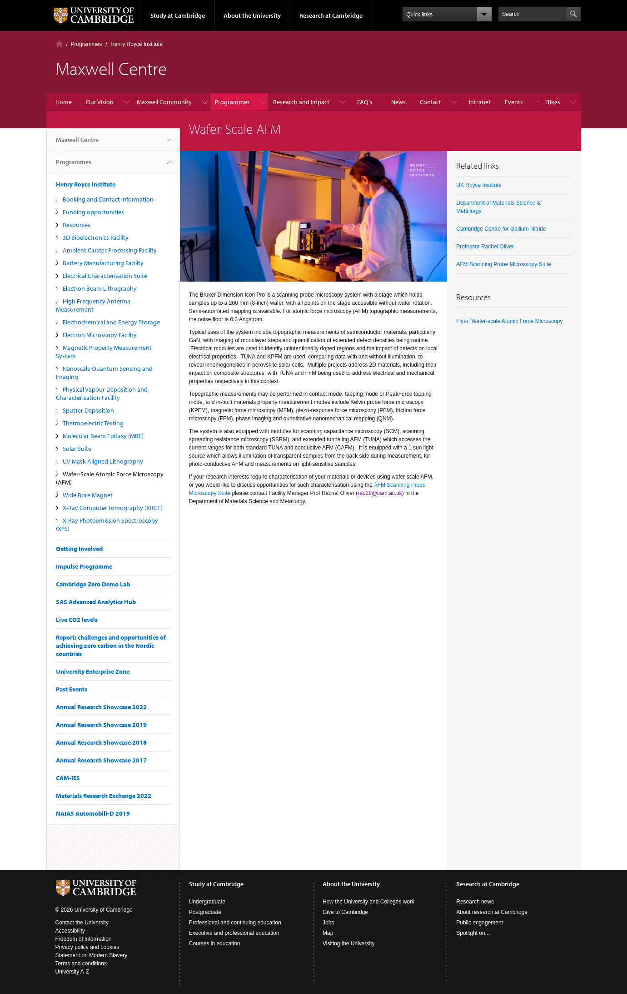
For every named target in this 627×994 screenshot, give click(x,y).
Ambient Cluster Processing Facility (110, 250)
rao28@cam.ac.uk (380, 493)
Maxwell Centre (77, 143)
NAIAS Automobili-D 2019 (93, 813)
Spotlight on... (472, 933)
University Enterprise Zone (92, 671)
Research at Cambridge (331, 15)
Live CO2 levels (77, 620)
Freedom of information (83, 939)
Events (514, 102)
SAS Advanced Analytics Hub (96, 602)
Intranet (480, 102)
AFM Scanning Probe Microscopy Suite (503, 264)
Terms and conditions (81, 963)
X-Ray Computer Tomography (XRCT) (113, 508)
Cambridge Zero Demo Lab (93, 584)
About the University (252, 15)
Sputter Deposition (88, 410)
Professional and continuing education (235, 922)
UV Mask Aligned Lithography (103, 461)
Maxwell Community (164, 102)
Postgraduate (205, 912)
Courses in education (214, 943)
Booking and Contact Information (108, 199)
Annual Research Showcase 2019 (101, 725)
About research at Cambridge (491, 912)
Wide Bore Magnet (88, 495)
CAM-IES (68, 778)
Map (328, 933)
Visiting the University (349, 943)
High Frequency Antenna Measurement (93, 305)
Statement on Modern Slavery (91, 955)
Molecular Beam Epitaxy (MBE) (103, 436)
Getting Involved (79, 549)
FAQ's (365, 102)
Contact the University (82, 922)
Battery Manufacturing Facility (103, 263)
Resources (76, 225)
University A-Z (72, 972)
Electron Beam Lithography (100, 288)
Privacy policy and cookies (87, 947)
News (398, 102)
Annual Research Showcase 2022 (101, 707)
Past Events (71, 689)
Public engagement (479, 922)
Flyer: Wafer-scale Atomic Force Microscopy (509, 321)
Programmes (86, 44)
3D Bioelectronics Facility (96, 237)
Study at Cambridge (177, 15)
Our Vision (100, 102)
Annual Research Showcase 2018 (101, 742)
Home (59, 44)
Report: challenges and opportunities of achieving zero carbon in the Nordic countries (111, 645)
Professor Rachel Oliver (485, 246)
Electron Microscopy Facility (100, 335)
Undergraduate (207, 901)
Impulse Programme (84, 566)
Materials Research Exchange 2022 (103, 796)
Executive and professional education (234, 933)
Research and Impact (301, 102)
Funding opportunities (93, 212)
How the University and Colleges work (368, 901)
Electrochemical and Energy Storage (111, 322)
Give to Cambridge (345, 912)
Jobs (328, 922)
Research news (475, 901)
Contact (430, 102)
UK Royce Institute (478, 185)
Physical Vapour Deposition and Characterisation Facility (102, 393)
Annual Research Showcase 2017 (101, 760)
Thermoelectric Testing (93, 423)
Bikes (553, 102)
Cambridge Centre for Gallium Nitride (501, 229)
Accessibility (70, 931)
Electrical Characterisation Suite (105, 276)
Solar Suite (77, 448)
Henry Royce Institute (136, 44)
